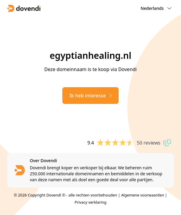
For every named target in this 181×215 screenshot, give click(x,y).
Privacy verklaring (90, 202)
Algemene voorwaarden (142, 195)
